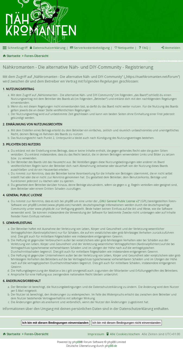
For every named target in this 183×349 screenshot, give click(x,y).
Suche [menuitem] (178, 56)
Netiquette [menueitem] (126, 48)
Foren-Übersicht (36, 56)
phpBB (76, 342)
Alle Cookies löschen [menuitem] (125, 334)
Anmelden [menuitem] (172, 48)
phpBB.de (111, 346)
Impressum (96, 334)
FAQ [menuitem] (145, 48)
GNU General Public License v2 (119, 201)
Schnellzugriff (17, 48)
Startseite (13, 56)
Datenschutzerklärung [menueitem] (49, 48)
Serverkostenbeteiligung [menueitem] (92, 48)
